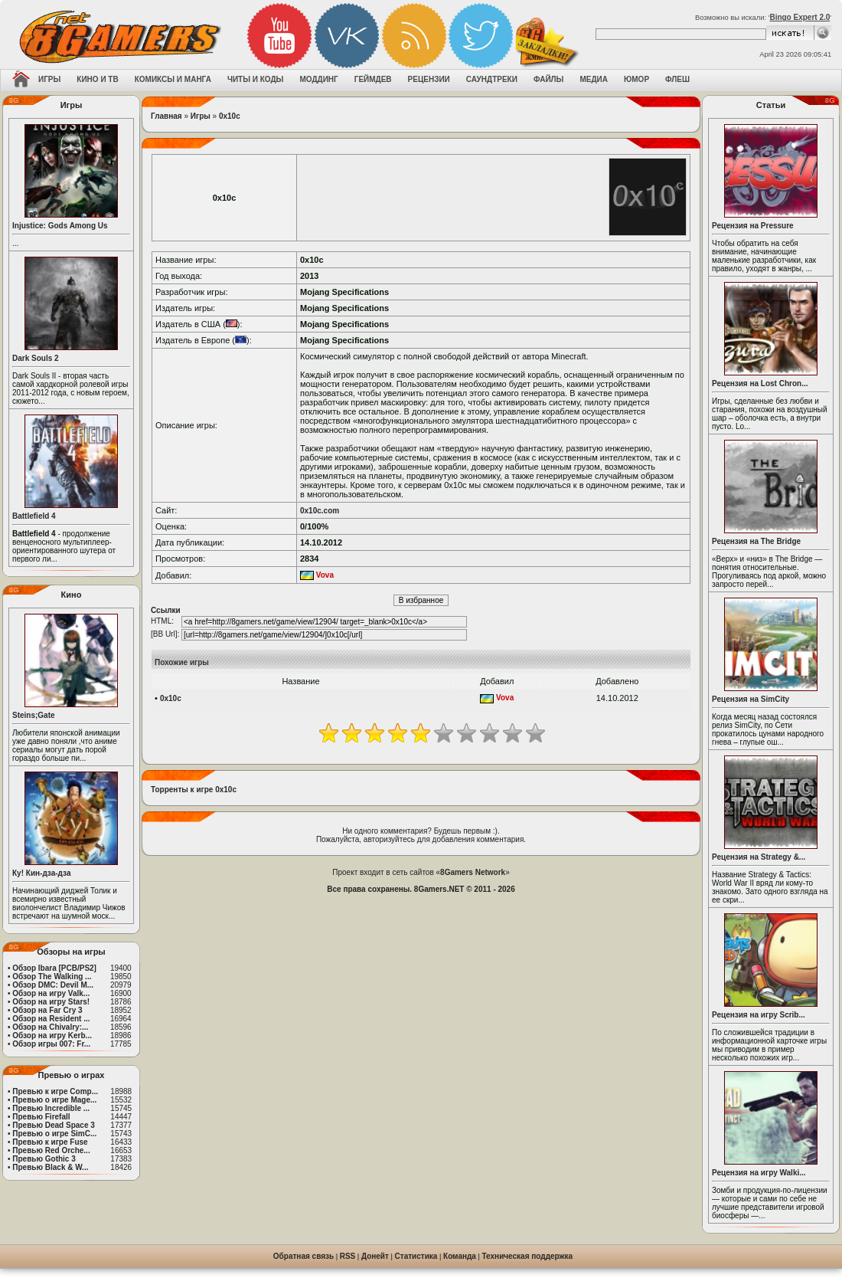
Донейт (375, 1256)
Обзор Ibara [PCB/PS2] (54, 968)
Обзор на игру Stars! (51, 1002)
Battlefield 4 (34, 516)
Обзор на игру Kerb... (52, 1035)
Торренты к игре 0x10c (194, 789)
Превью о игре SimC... (54, 1133)
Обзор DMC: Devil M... (52, 985)
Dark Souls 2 (35, 358)
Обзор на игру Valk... (51, 993)
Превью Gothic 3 (43, 1159)
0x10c (229, 116)
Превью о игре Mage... (54, 1100)
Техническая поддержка (527, 1256)
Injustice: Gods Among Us (60, 225)
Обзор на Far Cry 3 (47, 1010)
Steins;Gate (33, 715)
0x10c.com (319, 510)
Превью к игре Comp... (55, 1091)
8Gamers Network (472, 872)
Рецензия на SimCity (750, 699)
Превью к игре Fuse (49, 1142)
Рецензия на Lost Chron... (760, 383)
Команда (459, 1256)
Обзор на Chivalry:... (50, 1027)
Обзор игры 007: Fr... (51, 1044)
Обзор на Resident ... (51, 1018)
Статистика (416, 1256)
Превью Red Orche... (51, 1150)
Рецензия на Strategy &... (758, 857)
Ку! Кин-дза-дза (41, 873)
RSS (348, 1256)
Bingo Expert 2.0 (799, 17)
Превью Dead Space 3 (53, 1125)
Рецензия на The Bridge (756, 541)
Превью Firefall (41, 1117)
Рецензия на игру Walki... (759, 1172)
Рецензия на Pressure (753, 225)
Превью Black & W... (50, 1167)
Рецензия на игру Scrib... (758, 1015)
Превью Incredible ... (51, 1108)
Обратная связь (303, 1256)
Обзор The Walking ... (51, 976)
